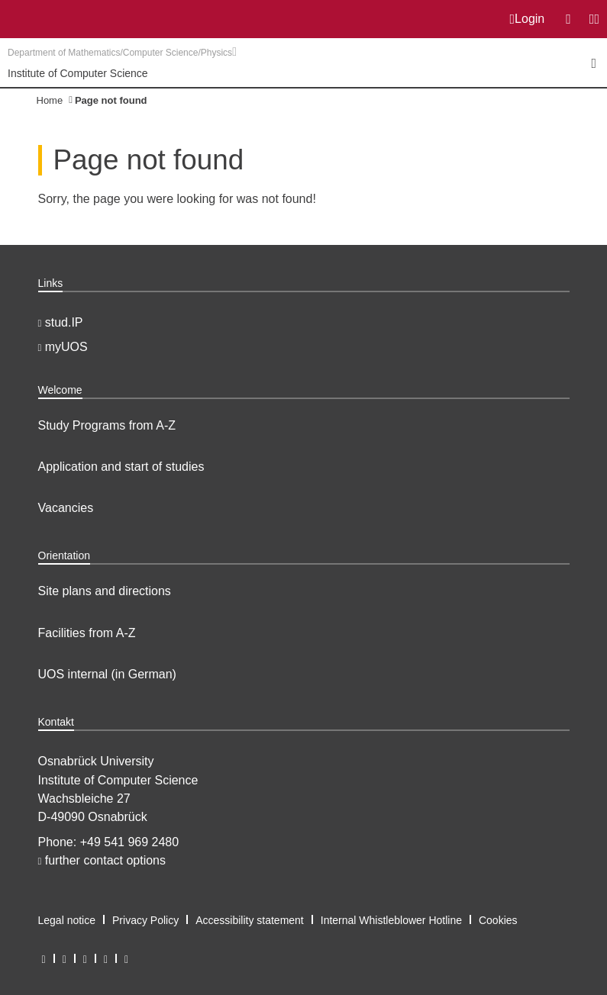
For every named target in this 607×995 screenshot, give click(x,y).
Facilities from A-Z (87, 632)
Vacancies (66, 507)
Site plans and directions (104, 590)
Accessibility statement (249, 920)
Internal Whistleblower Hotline (391, 920)
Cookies (498, 920)
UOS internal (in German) (107, 674)
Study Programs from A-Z (107, 425)
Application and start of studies (121, 466)
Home (50, 100)
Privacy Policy (145, 920)
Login (527, 19)
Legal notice (67, 920)
